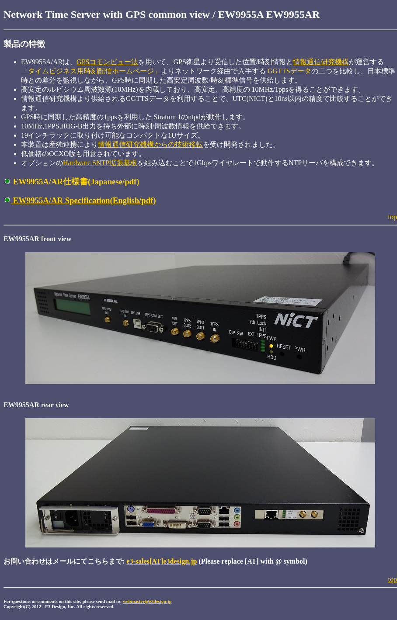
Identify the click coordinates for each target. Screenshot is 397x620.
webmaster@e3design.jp (147, 601)
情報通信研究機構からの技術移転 (150, 144)
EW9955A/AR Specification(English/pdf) (79, 200)
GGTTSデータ (288, 71)
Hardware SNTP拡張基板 (100, 162)
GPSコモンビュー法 (107, 62)
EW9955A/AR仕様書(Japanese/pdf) (71, 181)
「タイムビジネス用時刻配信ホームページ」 (91, 71)
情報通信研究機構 (321, 62)
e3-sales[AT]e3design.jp (161, 561)
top (392, 217)
